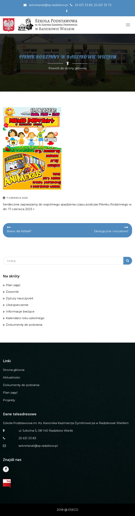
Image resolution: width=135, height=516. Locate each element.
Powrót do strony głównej (67, 68)
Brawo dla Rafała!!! (19, 231)
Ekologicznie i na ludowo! (111, 231)
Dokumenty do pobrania (24, 324)
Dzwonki (12, 291)
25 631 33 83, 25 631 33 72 (90, 5)
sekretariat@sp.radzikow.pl (46, 5)
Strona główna (13, 370)
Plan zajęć (13, 285)
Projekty (9, 400)
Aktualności (11, 377)
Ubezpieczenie (17, 305)
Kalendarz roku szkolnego (25, 318)
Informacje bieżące (20, 311)
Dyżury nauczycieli (19, 298)
